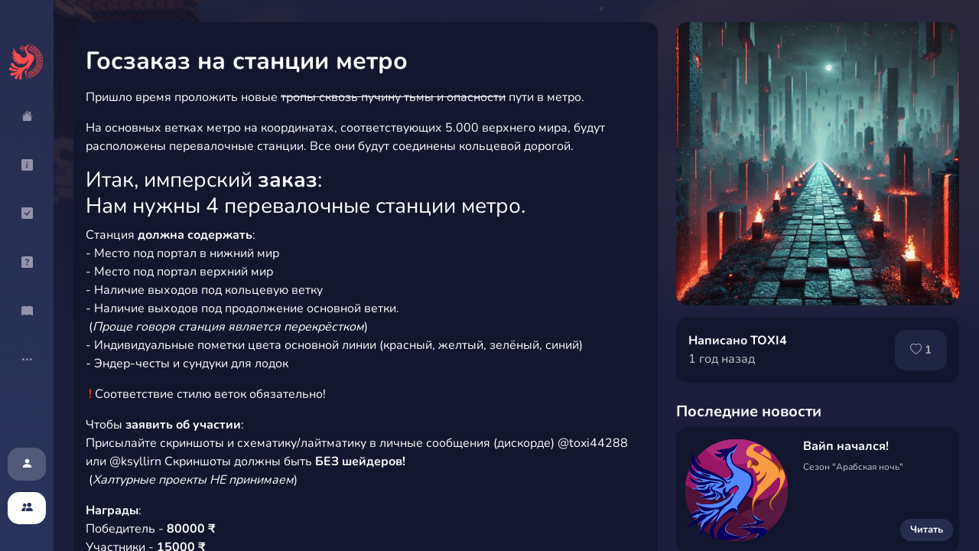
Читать (926, 529)
